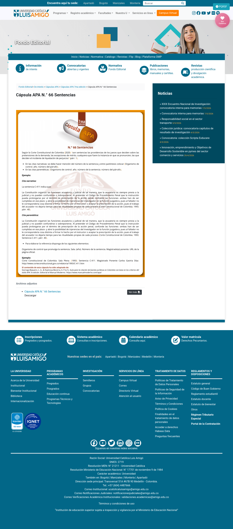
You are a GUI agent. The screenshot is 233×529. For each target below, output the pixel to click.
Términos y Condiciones (169, 403)
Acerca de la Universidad (25, 380)
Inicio (74, 56)
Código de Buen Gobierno (206, 388)
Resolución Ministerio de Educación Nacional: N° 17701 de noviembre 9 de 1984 (116, 469)
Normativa (97, 56)
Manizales (119, 3)
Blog (138, 56)
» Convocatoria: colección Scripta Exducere (185, 139)
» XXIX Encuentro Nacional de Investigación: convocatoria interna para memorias (185, 106)
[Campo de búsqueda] (161, 3)
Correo (123, 385)
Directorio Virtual (128, 390)
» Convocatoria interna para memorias (186, 113)
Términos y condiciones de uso (116, 503)
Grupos (87, 385)
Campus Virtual (168, 12)
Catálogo (110, 56)
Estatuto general (200, 383)
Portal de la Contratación (205, 423)
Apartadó (88, 3)
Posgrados (53, 388)
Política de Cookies (166, 409)
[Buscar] (182, 3)
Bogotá (103, 3)
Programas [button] (59, 13)
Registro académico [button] (82, 13)
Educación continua (58, 393)
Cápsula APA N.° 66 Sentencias (43, 291)
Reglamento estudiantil (204, 393)
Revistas (122, 56)
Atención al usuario (130, 396)
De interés (38, 87)
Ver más (134, 292)
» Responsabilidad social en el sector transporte (181, 120)
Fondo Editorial (26, 87)
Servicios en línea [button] (143, 13)
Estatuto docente (201, 399)
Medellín (147, 356)
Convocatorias (91, 390)
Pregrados (53, 383)
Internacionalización (22, 401)
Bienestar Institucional (24, 390)
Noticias (84, 56)
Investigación (92, 371)
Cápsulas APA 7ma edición (73, 87)
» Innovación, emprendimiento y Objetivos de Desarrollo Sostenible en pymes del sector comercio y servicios (185, 151)
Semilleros (89, 380)
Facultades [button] (104, 13)
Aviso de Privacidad (166, 398)
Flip (131, 56)
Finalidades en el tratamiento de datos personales (167, 418)
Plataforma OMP (152, 56)
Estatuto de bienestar (203, 404)
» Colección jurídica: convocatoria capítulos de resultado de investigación (186, 130)
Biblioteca (16, 396)
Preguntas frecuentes (167, 436)
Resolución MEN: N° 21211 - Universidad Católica (116, 465)
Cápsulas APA (52, 87)
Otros (194, 409)
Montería (135, 3)
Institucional (18, 385)
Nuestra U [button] (122, 13)
